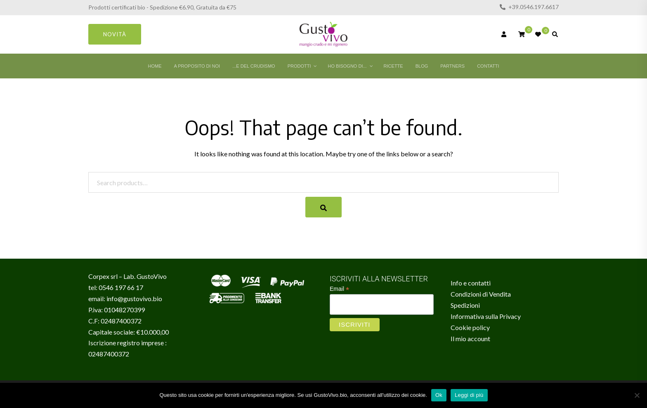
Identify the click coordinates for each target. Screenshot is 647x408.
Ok (438, 395)
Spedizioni (465, 305)
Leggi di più (469, 395)
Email (339, 289)
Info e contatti (471, 283)
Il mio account (470, 338)
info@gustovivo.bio (134, 298)
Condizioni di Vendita (481, 294)
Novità (114, 34)
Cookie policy (470, 327)
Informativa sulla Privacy (486, 316)
